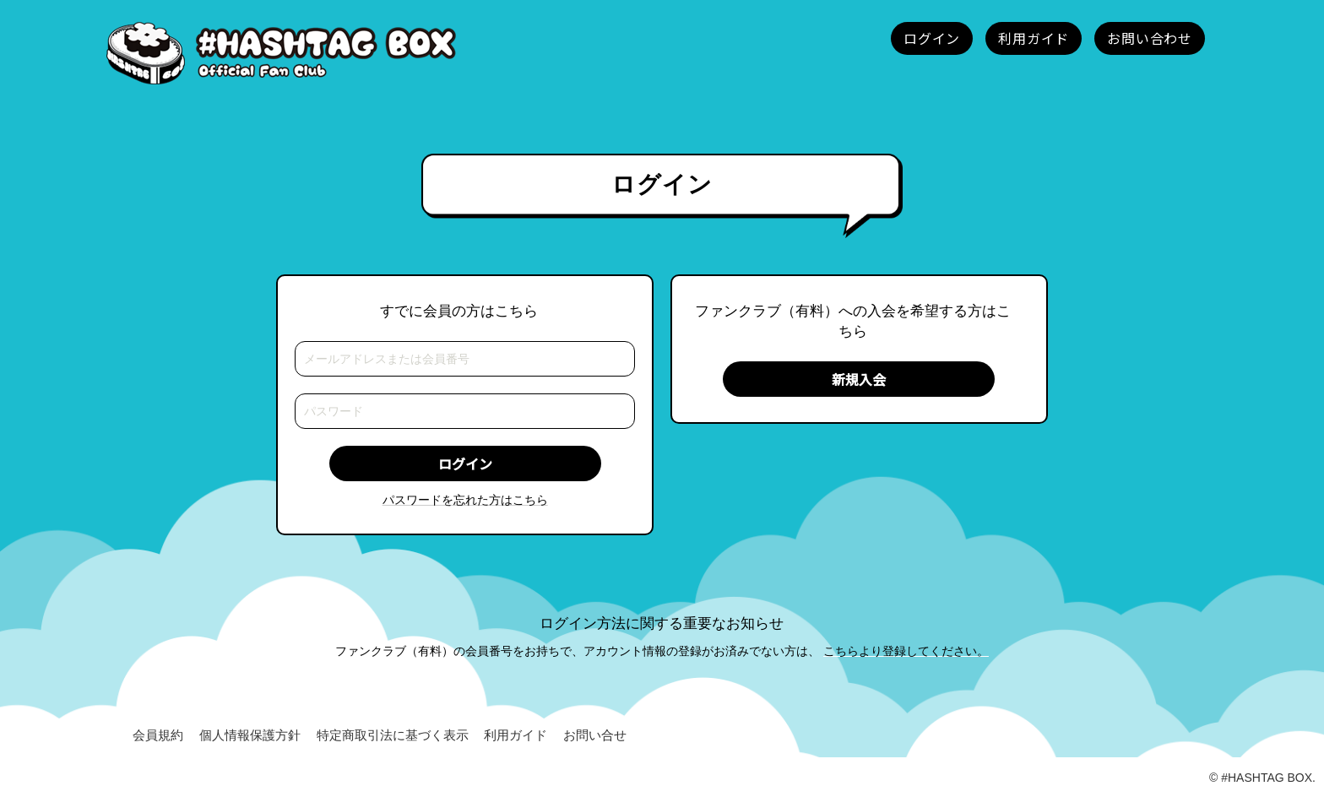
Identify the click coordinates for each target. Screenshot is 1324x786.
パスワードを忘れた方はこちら (465, 500)
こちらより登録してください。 (906, 651)
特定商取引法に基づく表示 (393, 735)
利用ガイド (515, 735)
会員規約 (158, 735)
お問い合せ (595, 735)
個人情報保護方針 (250, 735)
